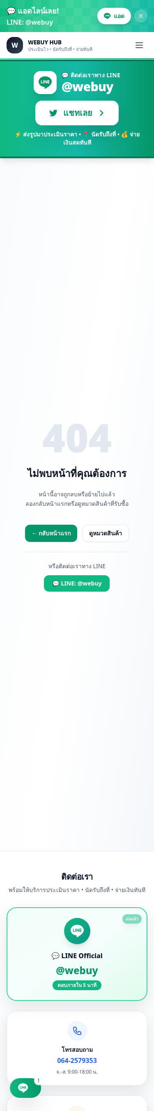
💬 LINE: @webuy (76, 583)
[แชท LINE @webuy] (25, 1089)
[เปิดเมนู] (139, 45)
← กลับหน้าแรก (51, 533)
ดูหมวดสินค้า (105, 533)
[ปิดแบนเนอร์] (140, 16)
